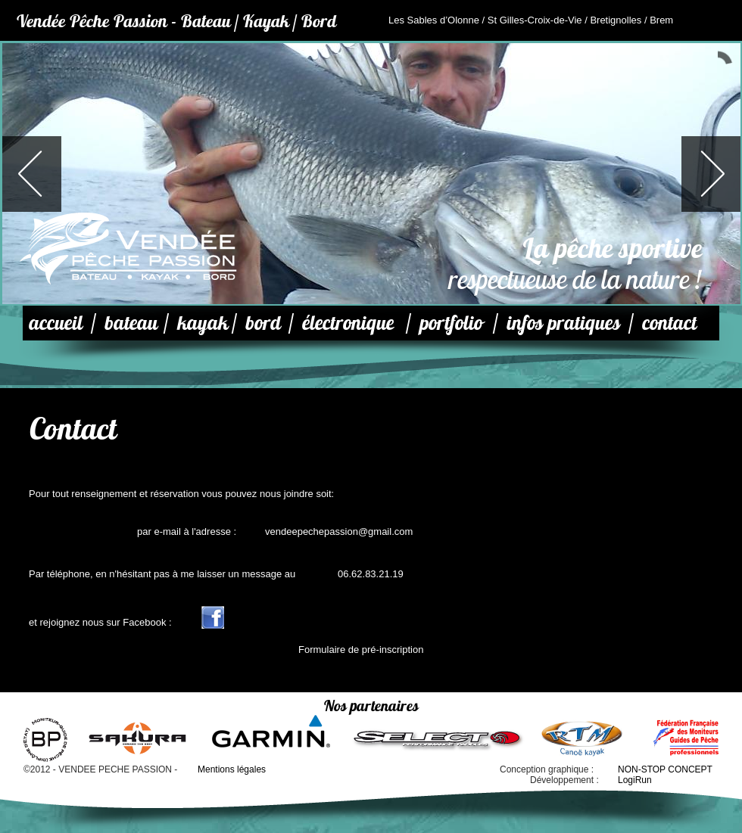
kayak (202, 322)
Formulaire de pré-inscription (360, 649)
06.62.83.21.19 (371, 574)
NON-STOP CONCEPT (665, 769)
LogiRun (635, 780)
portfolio (450, 322)
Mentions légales (232, 769)
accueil (56, 322)
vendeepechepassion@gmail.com (339, 531)
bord (263, 322)
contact (669, 322)
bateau (130, 322)
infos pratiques (563, 322)
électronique (348, 322)
